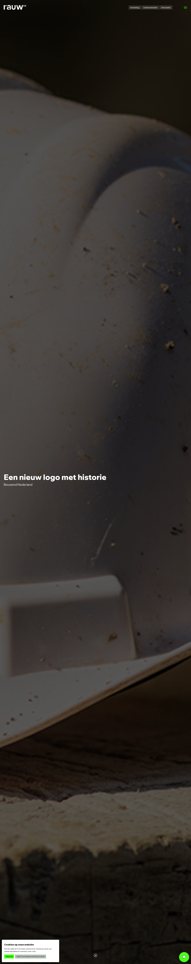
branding (135, 7)
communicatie (150, 7)
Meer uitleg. (32, 951)
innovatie (165, 7)
